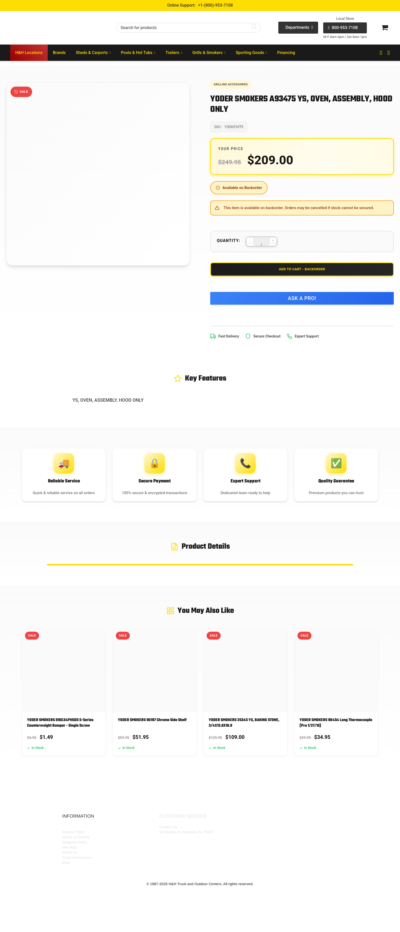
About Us (69, 875)
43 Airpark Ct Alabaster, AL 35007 (186, 854)
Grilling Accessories (236, 85)
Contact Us (168, 849)
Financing (286, 52)
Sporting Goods (251, 52)
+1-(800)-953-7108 (215, 5)
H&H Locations (29, 52)
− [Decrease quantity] (249, 242)
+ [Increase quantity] (272, 242)
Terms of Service (76, 859)
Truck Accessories (77, 880)
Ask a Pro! (302, 306)
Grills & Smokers (209, 52)
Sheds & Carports (93, 52)
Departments (299, 28)
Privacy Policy (73, 854)
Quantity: (228, 242)
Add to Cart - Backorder (302, 274)
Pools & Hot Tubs (138, 52)
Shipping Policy (74, 864)
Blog (66, 885)
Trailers (174, 52)
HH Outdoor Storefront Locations (88, 849)
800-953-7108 (343, 28)
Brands (59, 52)
